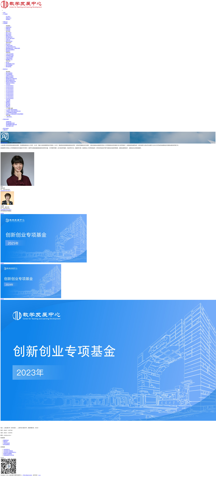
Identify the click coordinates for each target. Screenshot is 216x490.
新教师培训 (8, 27)
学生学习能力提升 (10, 38)
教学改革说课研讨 (10, 49)
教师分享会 (8, 35)
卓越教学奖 (8, 121)
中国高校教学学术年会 (8, 455)
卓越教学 (8, 101)
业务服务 (5, 23)
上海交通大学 (6, 449)
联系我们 (8, 19)
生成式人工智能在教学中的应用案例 (14, 114)
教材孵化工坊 (9, 59)
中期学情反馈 (9, 58)
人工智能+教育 (9, 108)
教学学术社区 (9, 41)
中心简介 (8, 16)
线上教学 (8, 105)
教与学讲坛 (8, 34)
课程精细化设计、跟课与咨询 (13, 48)
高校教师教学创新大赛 (11, 124)
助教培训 (8, 28)
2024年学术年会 (9, 87)
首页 (4, 12)
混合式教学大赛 (9, 126)
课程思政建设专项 (10, 80)
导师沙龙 (8, 39)
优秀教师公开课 (9, 55)
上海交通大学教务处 (8, 450)
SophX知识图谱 (9, 56)
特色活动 (8, 52)
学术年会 (8, 84)
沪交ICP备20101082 (27, 475)
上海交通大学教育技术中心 (9, 452)
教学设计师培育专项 (11, 81)
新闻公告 (5, 21)
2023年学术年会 (9, 88)
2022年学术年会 (9, 90)
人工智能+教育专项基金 (11, 109)
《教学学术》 (9, 116)
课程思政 (8, 104)
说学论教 (8, 99)
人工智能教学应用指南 (11, 112)
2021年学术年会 (9, 91)
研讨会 (7, 62)
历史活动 (8, 61)
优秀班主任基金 (9, 75)
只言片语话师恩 (9, 53)
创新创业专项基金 (10, 82)
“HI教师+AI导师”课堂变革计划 (13, 111)
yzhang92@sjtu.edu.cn (5, 190)
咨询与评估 (8, 42)
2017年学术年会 (9, 97)
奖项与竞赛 (6, 119)
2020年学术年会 (9, 92)
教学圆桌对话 (9, 37)
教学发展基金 (9, 73)
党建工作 (5, 129)
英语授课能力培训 (10, 63)
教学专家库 (6, 128)
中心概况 (5, 14)
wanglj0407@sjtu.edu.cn (6, 209)
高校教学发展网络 (7, 453)
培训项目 (8, 25)
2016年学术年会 (9, 98)
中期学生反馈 (9, 45)
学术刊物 (8, 115)
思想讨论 (8, 106)
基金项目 (8, 71)
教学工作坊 (8, 32)
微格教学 (8, 51)
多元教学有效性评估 (11, 46)
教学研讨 (8, 102)
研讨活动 (8, 31)
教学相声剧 (8, 66)
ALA (39, 475)
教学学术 (5, 69)
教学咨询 (8, 44)
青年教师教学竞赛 (10, 123)
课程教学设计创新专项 (11, 78)
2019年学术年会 (9, 94)
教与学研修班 (9, 65)
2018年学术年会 (9, 95)
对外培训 (8, 30)
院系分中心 (8, 17)
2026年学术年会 (9, 85)
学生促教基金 (9, 74)
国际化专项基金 (9, 77)
